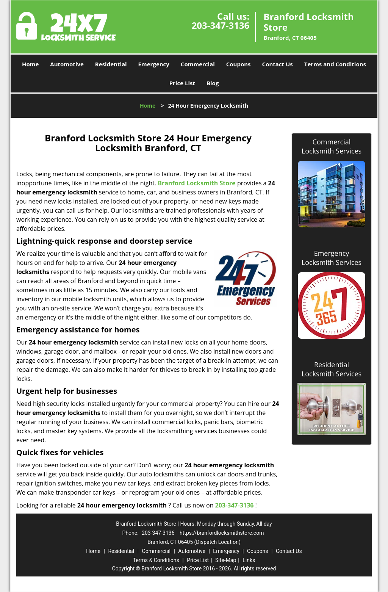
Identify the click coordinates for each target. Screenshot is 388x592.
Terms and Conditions (335, 64)
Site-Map (225, 560)
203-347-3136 (221, 25)
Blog (213, 83)
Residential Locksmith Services (331, 369)
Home (30, 64)
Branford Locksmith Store (196, 183)
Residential (111, 64)
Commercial (198, 64)
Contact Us (277, 64)
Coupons (238, 64)
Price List (182, 83)
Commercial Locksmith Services (331, 146)
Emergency (153, 64)
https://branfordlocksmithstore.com (222, 533)
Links (248, 560)
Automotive (67, 64)
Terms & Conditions (156, 560)
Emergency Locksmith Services (331, 258)
